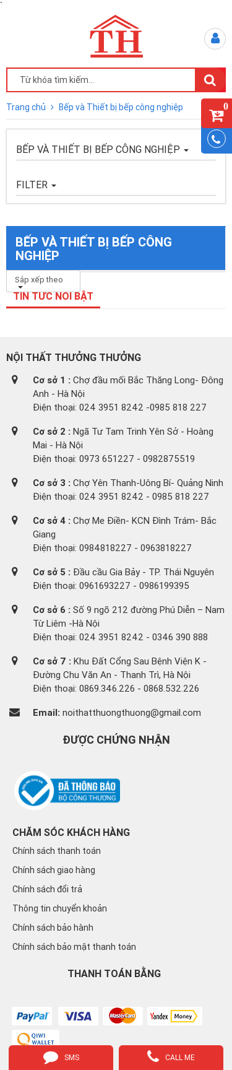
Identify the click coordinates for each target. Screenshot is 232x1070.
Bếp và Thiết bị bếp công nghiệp (121, 107)
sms (61, 1056)
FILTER (36, 184)
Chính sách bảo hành (52, 927)
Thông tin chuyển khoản (59, 908)
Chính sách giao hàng (53, 870)
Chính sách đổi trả (47, 889)
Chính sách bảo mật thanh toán (74, 946)
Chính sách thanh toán (56, 850)
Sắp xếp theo (39, 281)
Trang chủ (27, 107)
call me (171, 1056)
